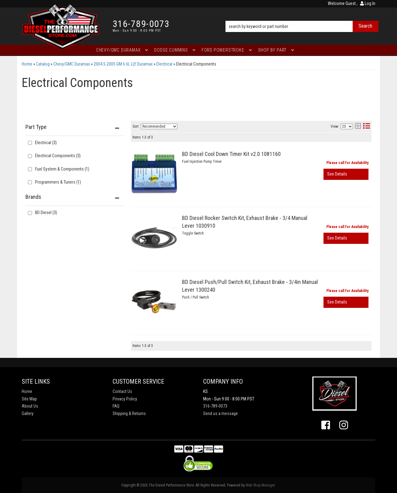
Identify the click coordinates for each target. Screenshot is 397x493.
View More (345, 174)
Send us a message (220, 413)
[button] (301, 17)
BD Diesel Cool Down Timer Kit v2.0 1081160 (231, 154)
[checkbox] (30, 213)
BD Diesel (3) (46, 212)
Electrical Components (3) (58, 155)
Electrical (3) (46, 142)
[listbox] (159, 126)
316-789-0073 (215, 406)
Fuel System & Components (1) (62, 169)
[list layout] (366, 126)
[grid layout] (358, 126)
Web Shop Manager (260, 485)
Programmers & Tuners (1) (58, 182)
